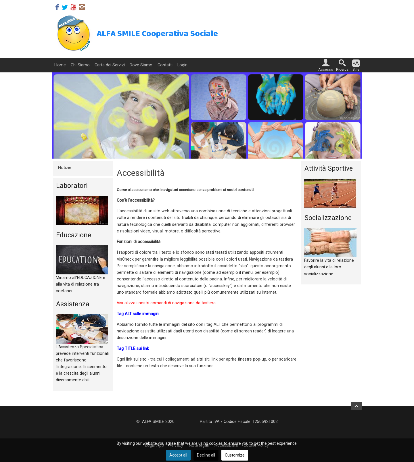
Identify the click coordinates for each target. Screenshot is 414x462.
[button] (326, 65)
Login (182, 65)
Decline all (206, 455)
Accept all (178, 455)
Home (60, 65)
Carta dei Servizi (110, 65)
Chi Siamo (80, 65)
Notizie (64, 167)
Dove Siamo (141, 65)
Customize (235, 455)
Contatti (165, 65)
